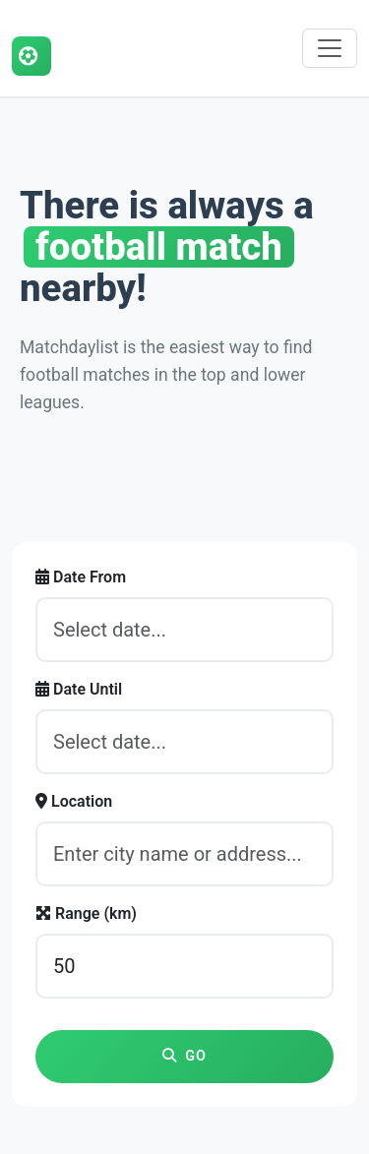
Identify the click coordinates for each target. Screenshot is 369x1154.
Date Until (78, 689)
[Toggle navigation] (329, 48)
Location (73, 801)
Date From (80, 577)
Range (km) (86, 913)
